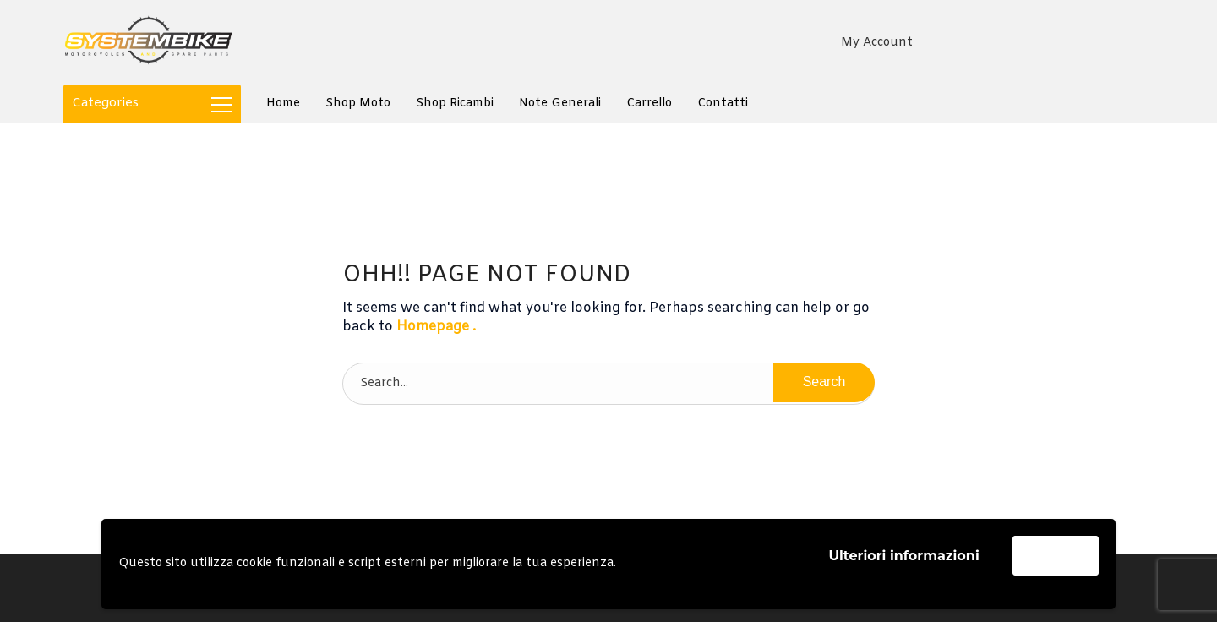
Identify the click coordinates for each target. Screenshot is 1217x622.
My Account (877, 43)
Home (283, 103)
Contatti (722, 103)
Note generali (560, 103)
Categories (152, 103)
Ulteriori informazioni (903, 556)
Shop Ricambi (455, 103)
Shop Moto (357, 103)
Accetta (1056, 555)
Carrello (649, 103)
